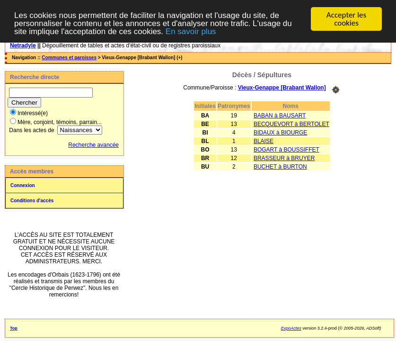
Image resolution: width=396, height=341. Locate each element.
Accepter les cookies (346, 19)
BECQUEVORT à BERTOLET (291, 124)
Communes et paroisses (69, 57)
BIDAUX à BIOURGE (280, 132)
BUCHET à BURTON (280, 166)
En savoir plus (191, 31)
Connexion (22, 185)
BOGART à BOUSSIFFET (286, 149)
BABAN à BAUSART (280, 115)
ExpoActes (291, 328)
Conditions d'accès (31, 200)
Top (14, 328)
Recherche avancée (93, 145)
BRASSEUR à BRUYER (284, 158)
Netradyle (23, 45)
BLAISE (263, 141)
